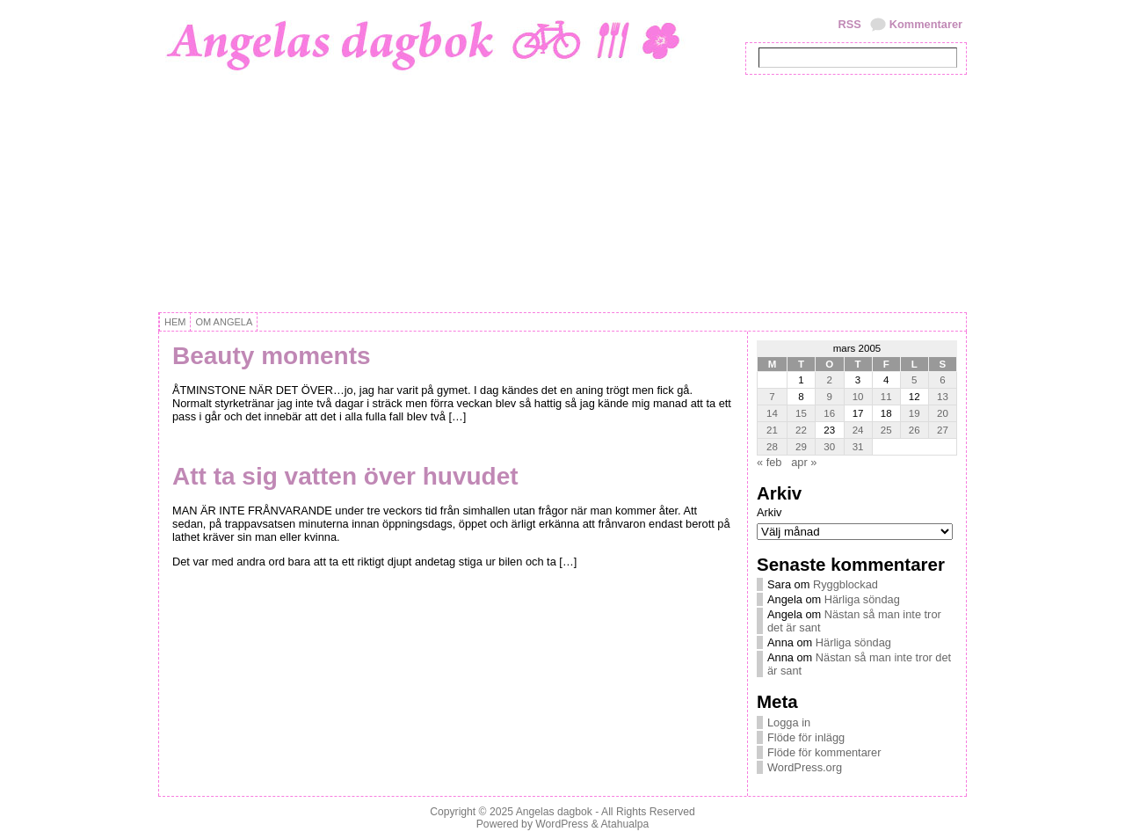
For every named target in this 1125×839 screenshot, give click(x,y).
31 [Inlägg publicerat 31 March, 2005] (858, 446)
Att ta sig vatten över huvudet (345, 476)
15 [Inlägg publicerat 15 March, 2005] (801, 413)
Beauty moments (271, 355)
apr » (804, 462)
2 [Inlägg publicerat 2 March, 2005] (829, 380)
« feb (769, 462)
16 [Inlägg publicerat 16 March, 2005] (829, 413)
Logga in (788, 722)
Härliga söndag (862, 599)
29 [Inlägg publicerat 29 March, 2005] (801, 446)
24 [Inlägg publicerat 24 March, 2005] (858, 430)
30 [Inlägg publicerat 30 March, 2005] (829, 446)
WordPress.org (804, 767)
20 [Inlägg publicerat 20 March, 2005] (942, 413)
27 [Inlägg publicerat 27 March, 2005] (942, 430)
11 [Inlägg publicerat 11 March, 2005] (886, 396)
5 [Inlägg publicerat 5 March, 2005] (914, 380)
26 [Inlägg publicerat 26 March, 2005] (914, 430)
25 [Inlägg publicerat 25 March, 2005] (886, 430)
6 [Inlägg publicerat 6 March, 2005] (942, 380)
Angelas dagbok (554, 812)
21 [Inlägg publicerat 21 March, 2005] (772, 430)
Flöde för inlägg (806, 737)
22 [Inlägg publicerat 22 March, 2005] (801, 430)
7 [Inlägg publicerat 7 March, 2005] (771, 396)
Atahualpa (624, 824)
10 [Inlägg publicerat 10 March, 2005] (858, 396)
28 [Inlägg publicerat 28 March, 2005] (772, 446)
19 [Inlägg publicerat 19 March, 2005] (914, 413)
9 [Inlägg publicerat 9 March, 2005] (829, 396)
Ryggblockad (845, 584)
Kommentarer (925, 24)
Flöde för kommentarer (824, 752)
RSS (849, 24)
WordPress (561, 824)
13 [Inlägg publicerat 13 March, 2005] (942, 396)
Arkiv (769, 512)
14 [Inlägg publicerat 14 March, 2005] (772, 413)
